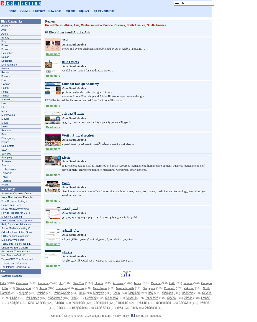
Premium (39, 11)
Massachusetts (125, 288)
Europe (108, 25)
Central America (91, 25)
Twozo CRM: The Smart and (17, 259)
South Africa (102, 307)
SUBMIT (25, 11)
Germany (90, 298)
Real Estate (7, 146)
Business (6, 49)
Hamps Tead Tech (11, 205)
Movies (5, 118)
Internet (5, 99)
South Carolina (37, 302)
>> (132, 275)
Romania (61, 288)
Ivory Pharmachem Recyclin (17, 197)
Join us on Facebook (146, 315)
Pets (3, 134)
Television (6, 173)
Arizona (80, 288)
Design (5, 57)
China (13, 298)
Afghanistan (55, 298)
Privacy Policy (120, 315)
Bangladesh (79, 307)
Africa (68, 25)
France (205, 298)
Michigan (167, 293)
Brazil (60, 307)
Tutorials (6, 180)
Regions (70, 11)
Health (5, 87)
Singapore (149, 288)
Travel (4, 176)
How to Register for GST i (15, 212)
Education (7, 60)
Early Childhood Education (16, 224)
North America (136, 25)
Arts (3, 29)
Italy (150, 293)
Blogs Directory (101, 315)
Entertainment (9, 64)
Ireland (41, 293)
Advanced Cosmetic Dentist (16, 193)
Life (3, 107)
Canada (156, 283)
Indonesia (187, 293)
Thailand (142, 302)
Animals (5, 26)
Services (6, 153)
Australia (118, 283)
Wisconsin (78, 302)
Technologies (8, 169)
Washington (23, 288)
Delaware (185, 302)
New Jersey (100, 288)
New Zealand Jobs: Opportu (17, 220)
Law (3, 103)
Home (12, 11)
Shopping (6, 157)
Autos (4, 33)
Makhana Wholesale (12, 239)
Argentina (122, 302)
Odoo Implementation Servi (16, 232)
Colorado (169, 288)
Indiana (187, 283)
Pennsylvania (62, 293)
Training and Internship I (14, 263)
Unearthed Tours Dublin (14, 247)
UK (61, 283)
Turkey (134, 307)
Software (6, 161)
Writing (5, 184)
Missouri (131, 298)
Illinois (43, 288)
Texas (137, 283)
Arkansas (151, 307)
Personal (6, 130)
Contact (56, 315)
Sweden (204, 302)
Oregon (14, 302)
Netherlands (163, 302)
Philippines (32, 298)
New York (78, 283)
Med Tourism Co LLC (13, 255)
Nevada (206, 293)
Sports (5, 165)
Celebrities (7, 53)
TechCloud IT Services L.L (16, 243)
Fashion (5, 72)
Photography (8, 138)
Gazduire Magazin (11, 275)
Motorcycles (8, 115)
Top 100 (84, 11)
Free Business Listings (14, 201)
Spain (116, 293)
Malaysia (98, 293)
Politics (5, 142)
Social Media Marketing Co (16, 228)
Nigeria (171, 298)
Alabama (43, 283)
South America (156, 25)
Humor (5, 95)
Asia (76, 25)
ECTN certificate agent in (15, 236)
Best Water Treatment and (16, 251)
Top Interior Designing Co (15, 267)
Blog (3, 41)
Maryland (134, 293)
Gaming (5, 84)
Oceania (119, 25)
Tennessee (151, 298)
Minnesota (111, 298)
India (3, 283)
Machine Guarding (11, 216)
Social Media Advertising (15, 209)
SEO (4, 149)
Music (4, 122)
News (4, 126)
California (22, 283)
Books (4, 45)
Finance (5, 76)
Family (5, 68)
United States (54, 25)
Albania (59, 302)
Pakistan (189, 288)
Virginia (23, 293)
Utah (74, 298)
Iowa (120, 307)
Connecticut (101, 302)
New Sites (55, 11)
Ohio (82, 293)
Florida (99, 283)
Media (4, 111)
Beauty (5, 37)
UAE (172, 283)
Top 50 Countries (103, 11)
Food (4, 80)
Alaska (188, 298)
